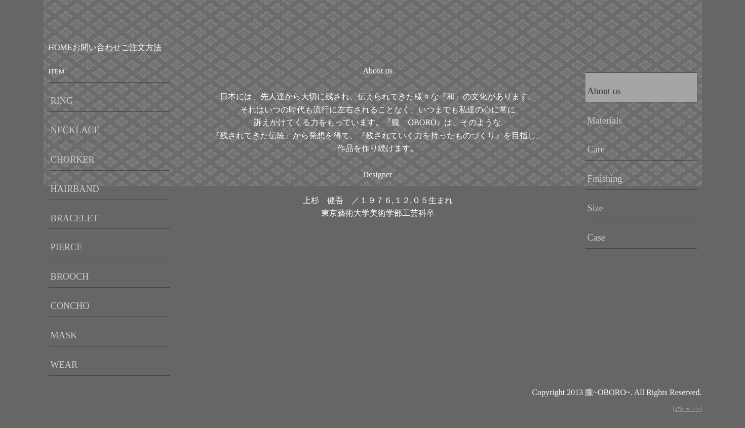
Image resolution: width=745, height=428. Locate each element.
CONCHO (70, 306)
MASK (64, 335)
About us (604, 91)
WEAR (64, 365)
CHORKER (73, 159)
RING (62, 101)
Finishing (604, 179)
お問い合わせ (96, 47)
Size (595, 208)
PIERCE (67, 247)
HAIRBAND (75, 189)
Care (596, 149)
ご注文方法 (141, 47)
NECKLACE (75, 130)
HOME (60, 47)
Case (596, 237)
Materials (604, 120)
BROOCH (70, 276)
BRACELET (74, 218)
